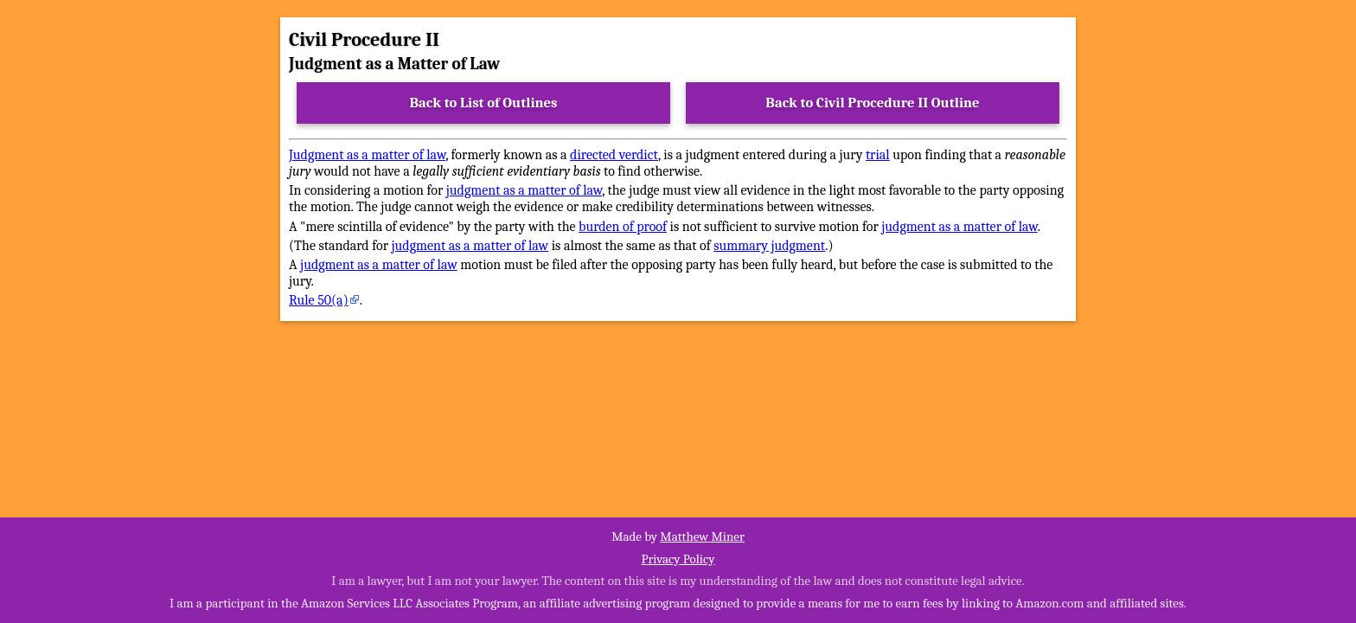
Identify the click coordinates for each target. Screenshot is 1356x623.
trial (878, 155)
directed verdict (614, 155)
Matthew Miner (702, 536)
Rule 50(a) (319, 300)
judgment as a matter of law (524, 190)
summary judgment (769, 246)
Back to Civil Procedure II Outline (872, 102)
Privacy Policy (677, 559)
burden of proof (623, 226)
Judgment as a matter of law (367, 155)
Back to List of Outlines (484, 102)
